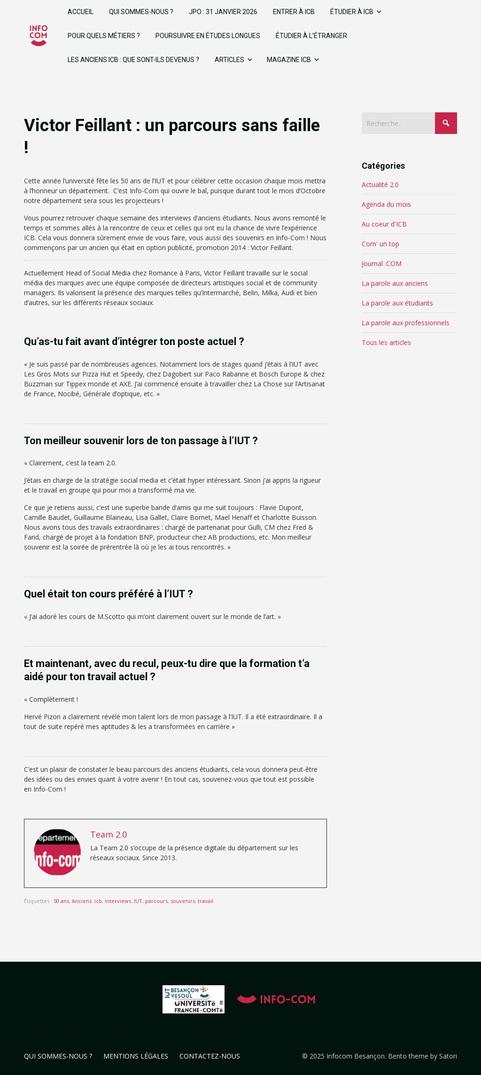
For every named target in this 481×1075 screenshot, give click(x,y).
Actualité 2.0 (380, 184)
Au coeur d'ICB (384, 224)
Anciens (82, 900)
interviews (118, 900)
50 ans (61, 900)
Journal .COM (382, 263)
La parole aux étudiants (397, 302)
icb (98, 900)
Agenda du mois (386, 204)
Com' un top (380, 243)
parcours (156, 900)
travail (205, 900)
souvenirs (183, 900)
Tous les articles (386, 342)
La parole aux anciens (395, 283)
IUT (138, 900)
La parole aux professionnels (406, 322)
